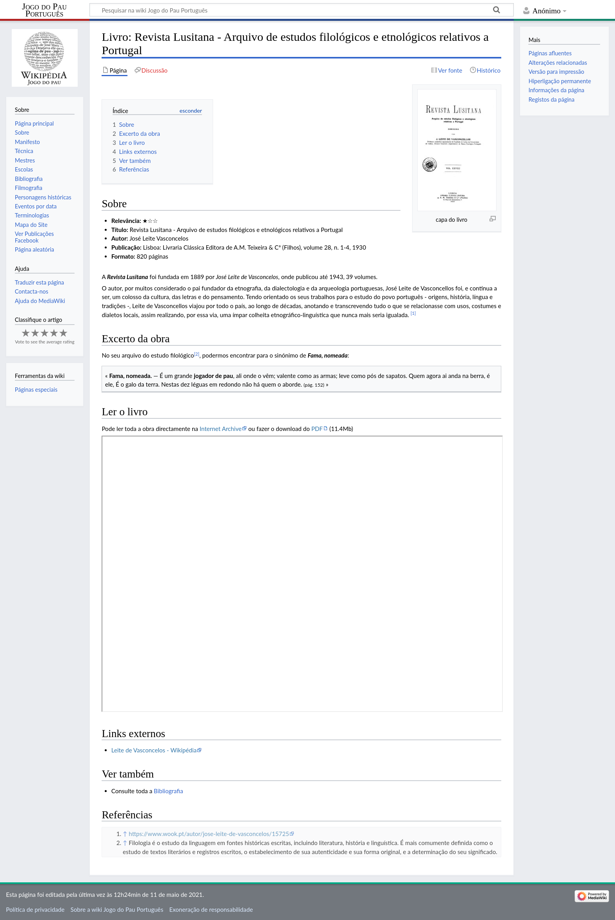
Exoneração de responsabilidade (211, 909)
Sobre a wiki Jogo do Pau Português (117, 909)
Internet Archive (221, 428)
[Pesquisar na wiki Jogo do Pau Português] (301, 10)
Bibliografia (168, 790)
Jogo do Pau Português (44, 10)
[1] (413, 313)
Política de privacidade (35, 909)
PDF (317, 428)
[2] (197, 353)
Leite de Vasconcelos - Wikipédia (154, 750)
